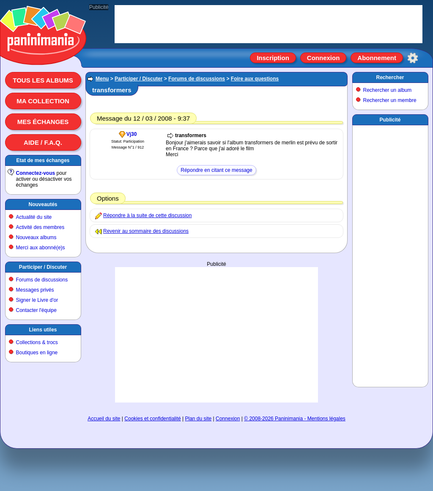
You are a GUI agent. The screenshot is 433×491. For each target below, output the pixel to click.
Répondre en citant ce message (216, 170)
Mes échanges (43, 121)
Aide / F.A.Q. (43, 142)
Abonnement (376, 57)
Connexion (323, 57)
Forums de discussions (42, 280)
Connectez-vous (35, 173)
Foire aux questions (255, 79)
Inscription (273, 57)
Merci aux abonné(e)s (40, 248)
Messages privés (35, 290)
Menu (102, 79)
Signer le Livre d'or (37, 300)
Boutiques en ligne (37, 353)
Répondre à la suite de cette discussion (147, 215)
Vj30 (131, 134)
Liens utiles (43, 330)
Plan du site (198, 419)
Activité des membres (40, 227)
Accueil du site (104, 419)
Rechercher (390, 77)
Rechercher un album (387, 90)
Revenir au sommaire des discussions (146, 231)
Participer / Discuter (43, 267)
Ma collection (42, 101)
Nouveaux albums (36, 237)
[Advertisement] (390, 254)
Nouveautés (42, 204)
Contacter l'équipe (36, 310)
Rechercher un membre (390, 100)
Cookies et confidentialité (152, 419)
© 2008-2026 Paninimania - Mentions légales (294, 419)
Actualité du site (34, 217)
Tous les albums (43, 80)
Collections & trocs (37, 342)
